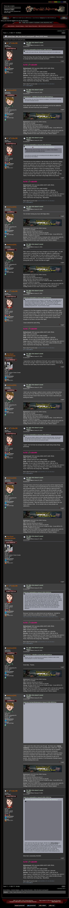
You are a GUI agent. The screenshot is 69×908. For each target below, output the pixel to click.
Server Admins (11, 26)
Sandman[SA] (11, 90)
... (8, 32)
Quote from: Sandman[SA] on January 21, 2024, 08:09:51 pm (37, 434)
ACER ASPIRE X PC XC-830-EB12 (46, 83)
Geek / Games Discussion (31, 26)
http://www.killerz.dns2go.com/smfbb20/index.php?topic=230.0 (40, 616)
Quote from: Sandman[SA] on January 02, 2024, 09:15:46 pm (37, 144)
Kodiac (41, 17)
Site (51, 22)
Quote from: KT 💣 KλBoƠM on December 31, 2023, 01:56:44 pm (38, 96)
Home (23, 22)
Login (41, 22)
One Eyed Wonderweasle (10, 355)
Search (31, 22)
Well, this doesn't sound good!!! (46, 26)
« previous (59, 30)
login (8, 6)
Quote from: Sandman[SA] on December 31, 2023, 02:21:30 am (38, 49)
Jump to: (6, 892)
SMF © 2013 (22, 900)
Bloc (60, 901)
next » (64, 30)
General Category (20, 26)
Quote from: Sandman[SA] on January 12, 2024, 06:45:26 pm (37, 297)
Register (46, 22)
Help (27, 22)
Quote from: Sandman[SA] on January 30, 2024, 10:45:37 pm (37, 797)
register (12, 6)
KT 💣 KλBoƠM (11, 43)
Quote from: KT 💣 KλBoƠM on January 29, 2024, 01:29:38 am (38, 654)
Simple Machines (29, 900)
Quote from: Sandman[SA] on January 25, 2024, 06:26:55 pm (37, 592)
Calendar (36, 22)
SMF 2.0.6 (15, 900)
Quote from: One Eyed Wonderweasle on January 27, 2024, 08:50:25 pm (40, 702)
